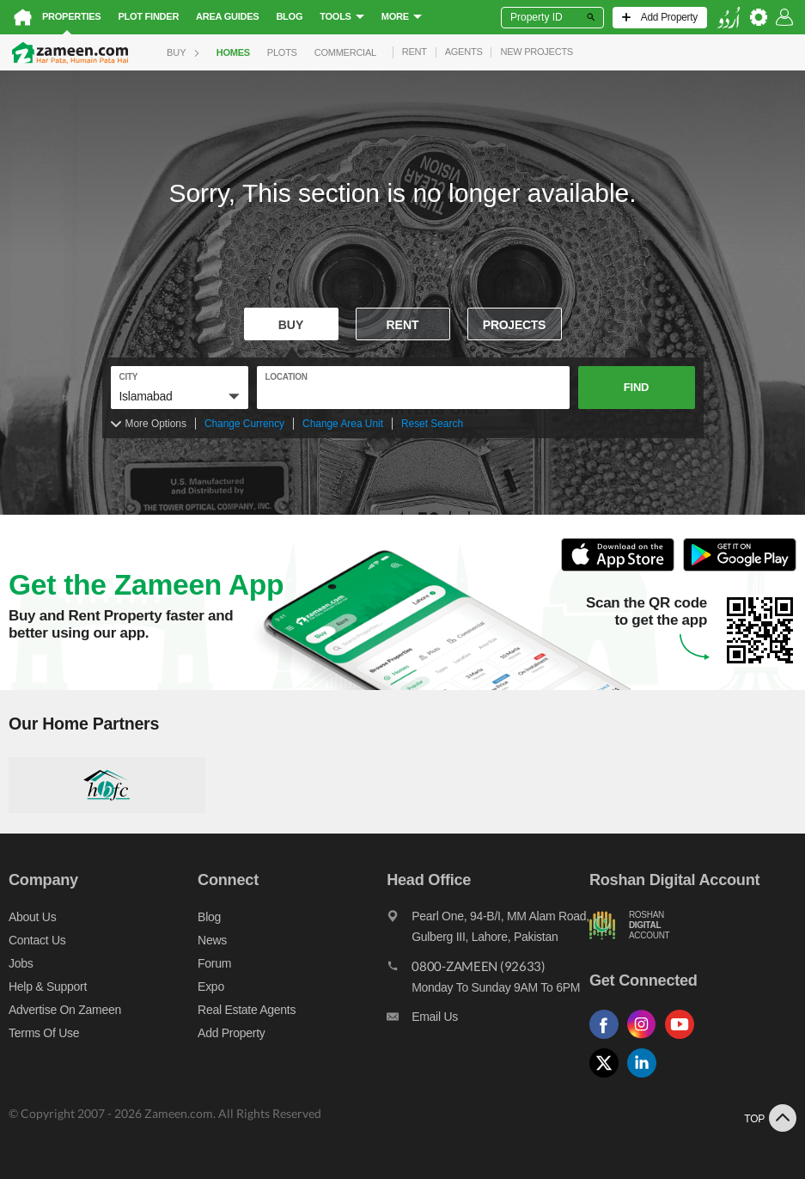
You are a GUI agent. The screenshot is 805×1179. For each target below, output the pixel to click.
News (212, 940)
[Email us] (488, 1021)
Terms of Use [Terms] (44, 1033)
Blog (289, 16)
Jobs (21, 963)
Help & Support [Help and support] (48, 986)
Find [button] (636, 387)
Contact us (37, 940)
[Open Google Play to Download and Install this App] (739, 568)
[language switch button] (728, 17)
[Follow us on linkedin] (646, 1078)
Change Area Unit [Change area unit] (342, 424)
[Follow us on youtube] (684, 1039)
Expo (211, 986)
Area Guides (227, 16)
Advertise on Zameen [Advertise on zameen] (65, 1010)
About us (32, 917)
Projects (514, 325)
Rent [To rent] (402, 325)
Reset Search (432, 424)
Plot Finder (148, 16)
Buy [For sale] (291, 325)
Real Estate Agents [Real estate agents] (247, 1010)
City (128, 377)
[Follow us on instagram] (646, 1039)
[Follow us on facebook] (608, 1039)
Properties (71, 16)
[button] (179, 396)
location (286, 377)
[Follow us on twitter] (608, 1078)
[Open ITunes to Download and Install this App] (622, 568)
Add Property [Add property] (231, 1033)
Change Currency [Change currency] (244, 424)
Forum (214, 963)
